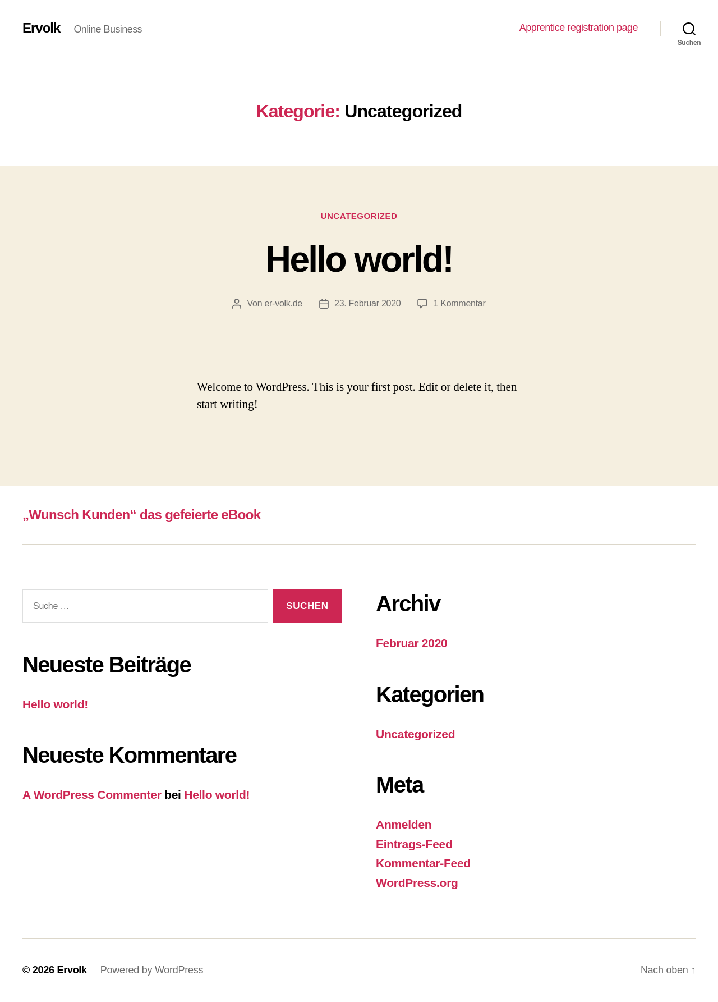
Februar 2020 (412, 643)
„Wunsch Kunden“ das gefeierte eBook (141, 514)
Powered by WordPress (151, 970)
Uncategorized (359, 216)
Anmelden (403, 824)
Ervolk (41, 28)
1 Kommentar (459, 303)
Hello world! (359, 259)
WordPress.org (417, 882)
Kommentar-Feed (423, 863)
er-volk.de (283, 303)
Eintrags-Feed (414, 844)
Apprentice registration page (578, 27)
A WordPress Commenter (92, 794)
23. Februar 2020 (367, 303)
